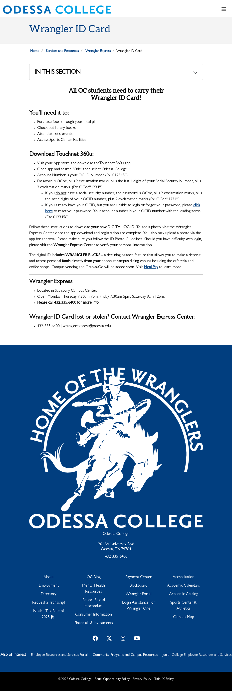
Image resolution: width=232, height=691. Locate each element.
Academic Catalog (183, 594)
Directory (48, 594)
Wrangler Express (98, 51)
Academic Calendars (183, 586)
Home (34, 51)
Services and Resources (62, 51)
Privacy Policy (142, 679)
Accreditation (183, 577)
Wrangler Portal (138, 594)
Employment (49, 586)
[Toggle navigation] (224, 9)
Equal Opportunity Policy (112, 679)
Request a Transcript (48, 603)
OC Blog (94, 577)
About (48, 577)
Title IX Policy (164, 679)
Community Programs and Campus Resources (125, 655)
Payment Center (138, 577)
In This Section (57, 73)
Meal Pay (151, 267)
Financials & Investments (93, 623)
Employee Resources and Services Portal (59, 655)
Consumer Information (93, 615)
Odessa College (116, 533)
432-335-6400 (116, 557)
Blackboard (138, 586)
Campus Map (183, 617)
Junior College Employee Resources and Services (197, 655)
